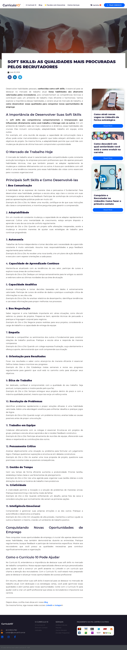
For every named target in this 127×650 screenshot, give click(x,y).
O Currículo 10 (31, 5)
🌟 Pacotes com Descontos (55, 5)
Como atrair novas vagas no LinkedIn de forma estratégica (106, 117)
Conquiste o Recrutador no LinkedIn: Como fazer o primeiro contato (107, 199)
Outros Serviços (73, 5)
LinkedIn (49, 605)
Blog (40, 5)
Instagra (58, 605)
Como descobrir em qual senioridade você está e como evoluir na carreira (107, 148)
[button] (10, 77)
